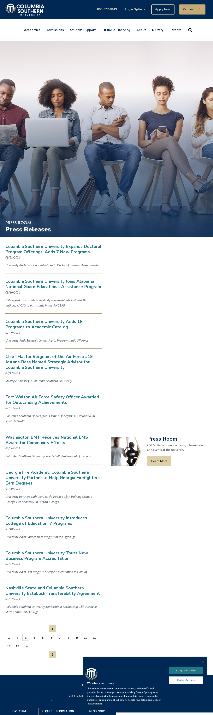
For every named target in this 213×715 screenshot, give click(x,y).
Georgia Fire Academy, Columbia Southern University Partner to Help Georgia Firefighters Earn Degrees (52, 478)
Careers (175, 30)
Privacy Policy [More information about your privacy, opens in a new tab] (95, 703)
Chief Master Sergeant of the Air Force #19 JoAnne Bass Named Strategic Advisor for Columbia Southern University (49, 362)
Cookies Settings (186, 680)
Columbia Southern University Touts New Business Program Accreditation (46, 555)
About (141, 30)
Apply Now (162, 9)
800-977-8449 (107, 9)
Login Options (135, 9)
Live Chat (19, 711)
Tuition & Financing (116, 30)
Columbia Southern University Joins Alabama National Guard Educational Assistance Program (53, 284)
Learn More (159, 461)
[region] (145, 683)
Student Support (83, 30)
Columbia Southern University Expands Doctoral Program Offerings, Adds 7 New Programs (53, 249)
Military (157, 30)
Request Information (58, 711)
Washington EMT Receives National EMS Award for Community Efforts (46, 440)
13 (17, 646)
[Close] (203, 661)
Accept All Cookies (186, 670)
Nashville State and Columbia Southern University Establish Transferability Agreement (52, 590)
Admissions (55, 30)
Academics (32, 30)
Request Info (192, 9)
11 (94, 638)
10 (85, 638)
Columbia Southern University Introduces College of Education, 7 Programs (46, 520)
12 (9, 646)
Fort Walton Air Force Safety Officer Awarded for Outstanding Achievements (52, 399)
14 (26, 646)
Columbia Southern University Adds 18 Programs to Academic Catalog (43, 324)
